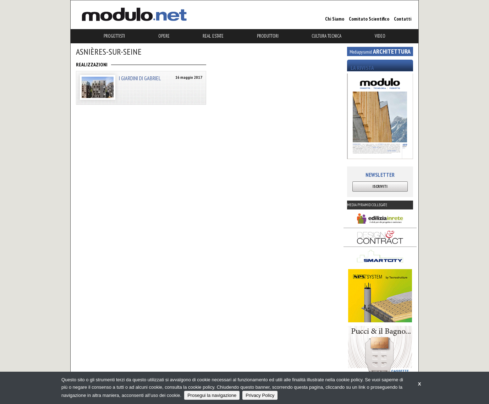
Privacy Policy (260, 395)
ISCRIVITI (380, 186)
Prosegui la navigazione (211, 395)
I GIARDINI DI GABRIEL (140, 78)
